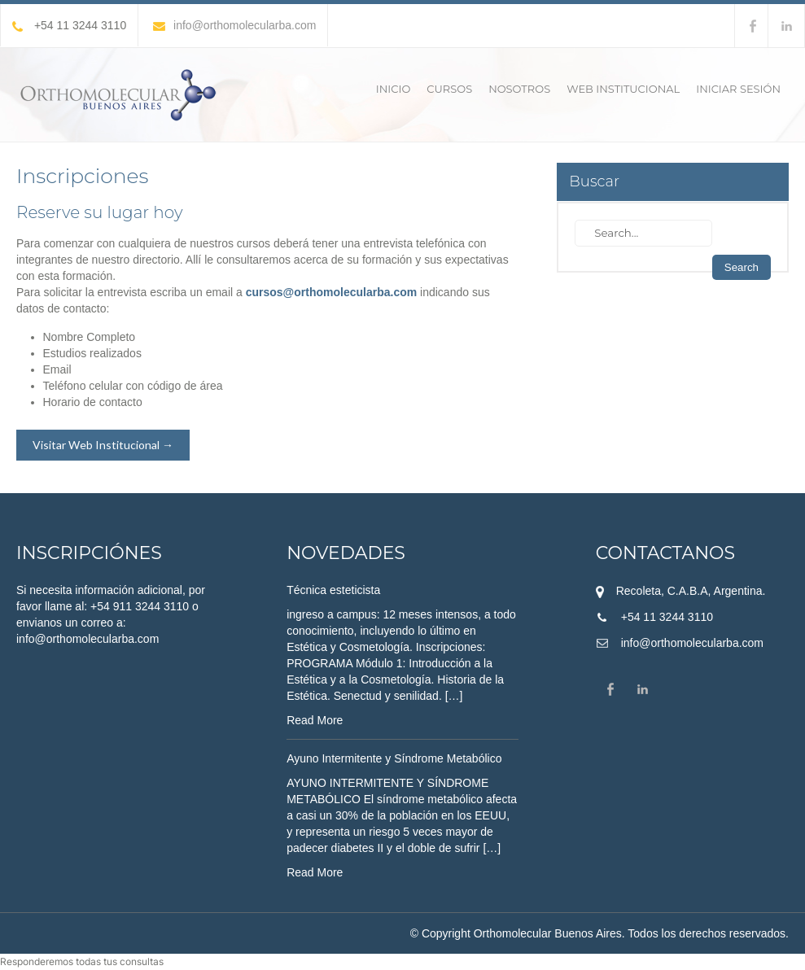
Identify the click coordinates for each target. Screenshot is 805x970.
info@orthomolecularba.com (234, 25)
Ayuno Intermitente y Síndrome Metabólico (394, 758)
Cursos (449, 88)
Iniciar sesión (738, 88)
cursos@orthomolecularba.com (331, 292)
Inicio (393, 88)
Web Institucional (623, 88)
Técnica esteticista (333, 589)
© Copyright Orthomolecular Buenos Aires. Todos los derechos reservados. (599, 933)
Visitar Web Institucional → (103, 445)
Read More (315, 720)
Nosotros (519, 88)
